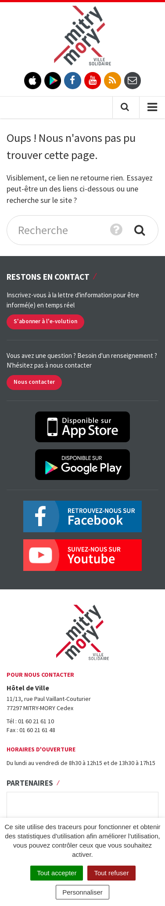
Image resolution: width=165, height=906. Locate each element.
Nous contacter (34, 382)
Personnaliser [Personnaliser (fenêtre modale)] (82, 892)
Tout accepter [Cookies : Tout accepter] (56, 873)
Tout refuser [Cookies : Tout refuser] (111, 873)
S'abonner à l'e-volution (45, 321)
